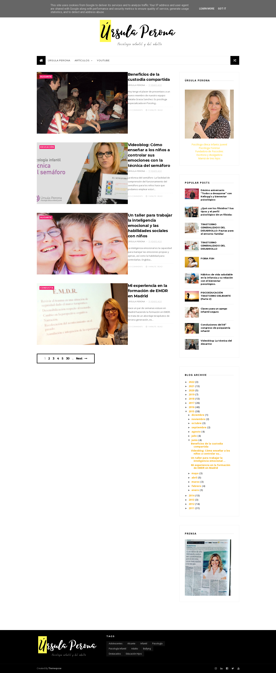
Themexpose (54, 668)
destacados (115, 653)
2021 (191, 386)
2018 (191, 398)
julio (194, 435)
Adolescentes (115, 643)
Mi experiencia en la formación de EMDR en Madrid (148, 290)
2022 (191, 382)
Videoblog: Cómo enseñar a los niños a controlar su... (210, 452)
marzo (196, 481)
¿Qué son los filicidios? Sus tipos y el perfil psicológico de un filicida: (217, 211)
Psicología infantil (117, 648)
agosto (196, 431)
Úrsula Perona (59, 60)
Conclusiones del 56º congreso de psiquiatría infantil (215, 327)
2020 (191, 390)
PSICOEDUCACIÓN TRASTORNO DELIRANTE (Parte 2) (216, 295)
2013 (191, 499)
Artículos (82, 60)
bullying (147, 648)
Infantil (143, 643)
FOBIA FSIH (207, 258)
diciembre (198, 415)
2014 (191, 495)
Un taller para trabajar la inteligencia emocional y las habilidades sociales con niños (150, 225)
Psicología (157, 643)
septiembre (199, 427)
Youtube (103, 60)
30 (67, 358)
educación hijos (134, 653)
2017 (191, 403)
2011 (191, 508)
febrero (196, 486)
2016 (191, 407)
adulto (134, 648)
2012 (191, 504)
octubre (197, 423)
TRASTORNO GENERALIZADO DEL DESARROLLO (213, 245)
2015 (191, 411)
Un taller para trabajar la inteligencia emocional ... (208, 459)
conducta (46, 288)
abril (194, 477)
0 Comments (135, 110)
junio (195, 440)
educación (47, 147)
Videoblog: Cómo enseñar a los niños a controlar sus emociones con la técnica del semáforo (149, 155)
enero (195, 490)
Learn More (206, 8)
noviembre (198, 419)
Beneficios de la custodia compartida (207, 445)
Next (79, 358)
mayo (195, 473)
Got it (222, 8)
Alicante (46, 77)
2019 (191, 394)
